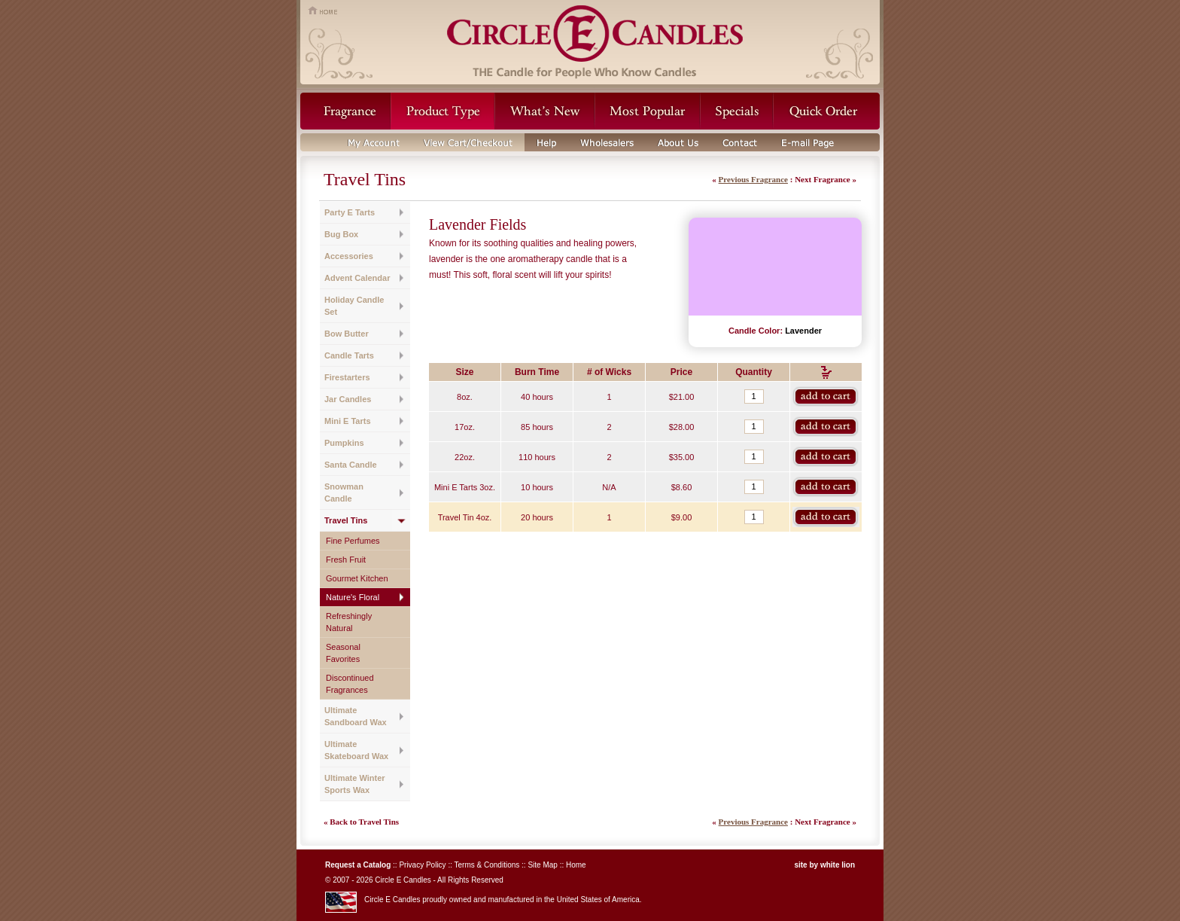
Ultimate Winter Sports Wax (354, 783)
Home (576, 865)
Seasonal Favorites (343, 652)
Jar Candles (347, 399)
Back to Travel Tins (364, 821)
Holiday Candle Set (354, 305)
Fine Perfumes (353, 540)
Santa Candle (350, 464)
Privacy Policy (422, 865)
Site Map (542, 865)
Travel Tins (345, 520)
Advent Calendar (357, 277)
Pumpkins (344, 442)
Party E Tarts (349, 212)
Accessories (348, 256)
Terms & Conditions (487, 865)
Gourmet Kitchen (357, 578)
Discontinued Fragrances (350, 683)
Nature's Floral (352, 597)
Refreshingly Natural (349, 622)
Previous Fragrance (753, 179)
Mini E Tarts (347, 420)
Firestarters (347, 377)
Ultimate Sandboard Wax (355, 716)
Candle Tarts (349, 355)
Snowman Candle (343, 492)
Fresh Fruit (346, 559)
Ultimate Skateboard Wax (356, 750)
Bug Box (341, 234)
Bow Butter (346, 333)
